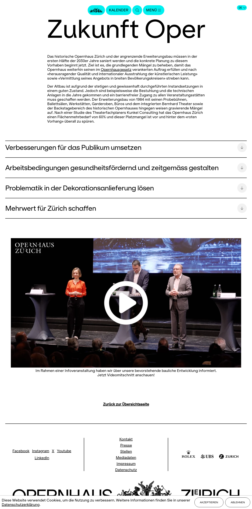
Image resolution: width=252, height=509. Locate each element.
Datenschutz (126, 470)
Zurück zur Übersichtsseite (126, 404)
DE (242, 7)
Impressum (126, 464)
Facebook (20, 451)
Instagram (40, 451)
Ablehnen (238, 502)
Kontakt (126, 439)
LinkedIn (42, 458)
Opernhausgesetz (116, 69)
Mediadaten (126, 457)
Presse (126, 445)
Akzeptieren (209, 502)
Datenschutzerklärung (21, 505)
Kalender (118, 10)
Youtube (64, 451)
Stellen (126, 451)
